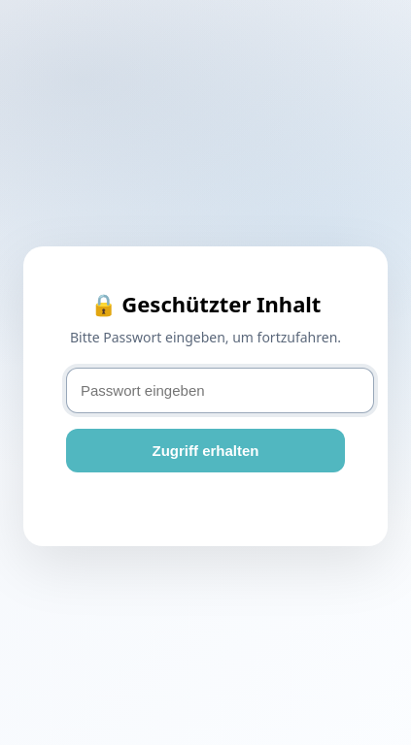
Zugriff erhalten (205, 450)
